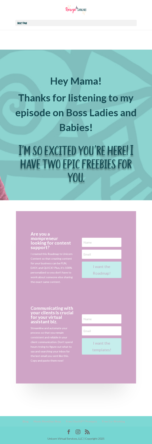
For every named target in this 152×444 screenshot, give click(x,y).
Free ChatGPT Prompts (81, 421)
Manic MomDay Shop (47, 421)
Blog (25, 421)
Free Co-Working (113, 421)
